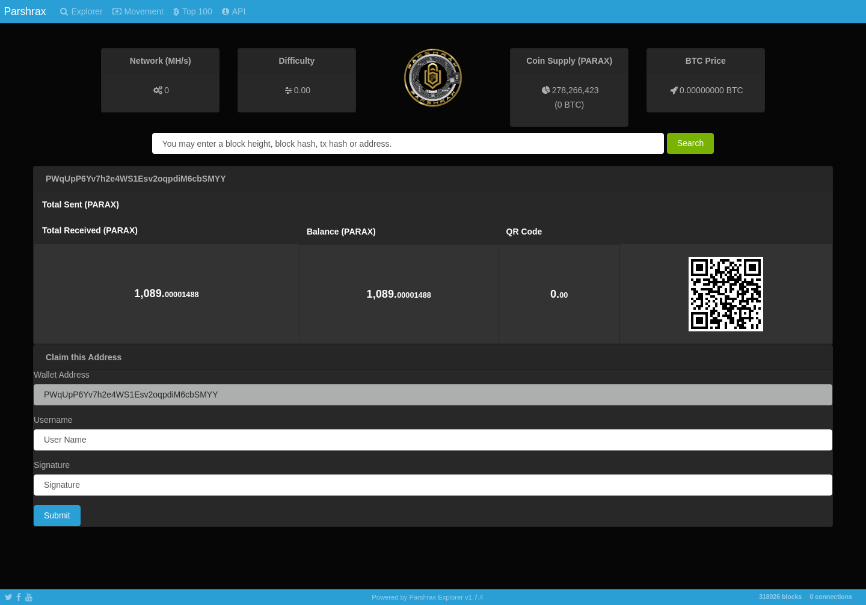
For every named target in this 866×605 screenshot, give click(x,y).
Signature (52, 465)
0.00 (302, 90)
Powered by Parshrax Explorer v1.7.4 (427, 597)
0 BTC (569, 104)
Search (690, 143)
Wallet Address (62, 374)
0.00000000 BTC (711, 90)
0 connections (830, 596)
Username (53, 420)
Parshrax (25, 11)
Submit (57, 515)
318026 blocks (780, 596)
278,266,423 (575, 90)
